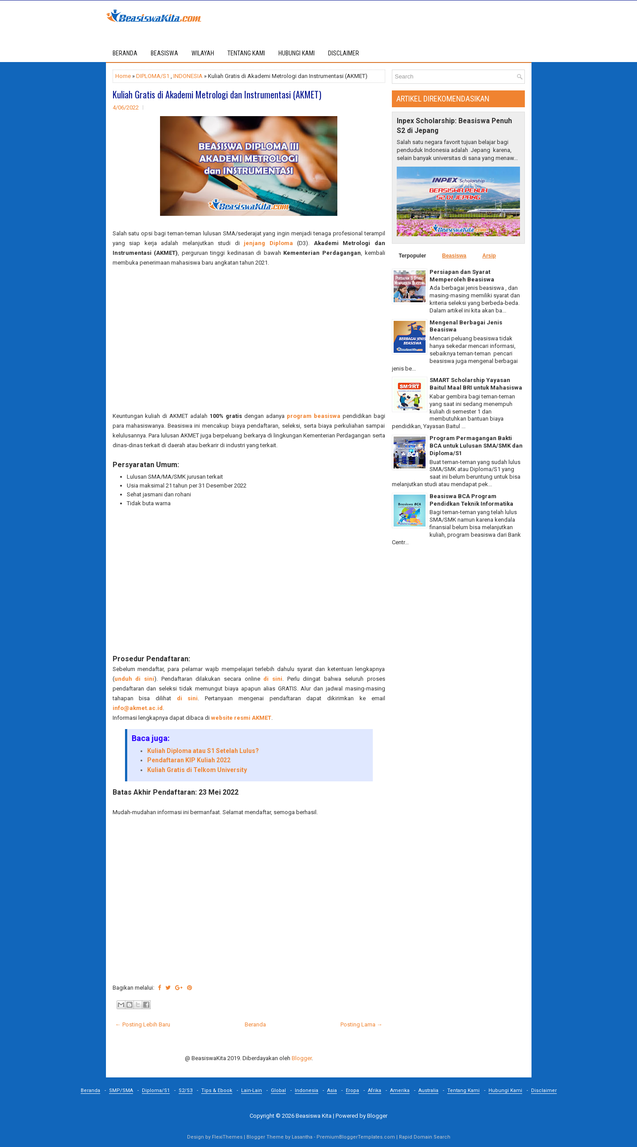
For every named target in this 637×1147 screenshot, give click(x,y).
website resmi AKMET (241, 717)
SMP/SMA (121, 1090)
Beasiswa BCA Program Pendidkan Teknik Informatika (471, 500)
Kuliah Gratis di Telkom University (197, 769)
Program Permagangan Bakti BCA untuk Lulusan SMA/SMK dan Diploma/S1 (476, 445)
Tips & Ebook (216, 1090)
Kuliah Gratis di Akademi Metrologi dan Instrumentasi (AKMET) (217, 94)
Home (123, 76)
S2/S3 (185, 1090)
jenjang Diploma (268, 243)
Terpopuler (412, 256)
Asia (332, 1090)
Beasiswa (454, 256)
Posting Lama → (361, 1024)
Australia (428, 1090)
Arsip (489, 256)
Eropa (352, 1090)
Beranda (125, 53)
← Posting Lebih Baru (142, 1024)
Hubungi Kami (505, 1090)
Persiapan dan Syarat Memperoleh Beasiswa (462, 276)
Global (278, 1090)
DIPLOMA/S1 (152, 76)
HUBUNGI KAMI (296, 53)
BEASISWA (164, 53)
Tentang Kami (463, 1090)
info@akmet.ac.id (138, 708)
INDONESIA (188, 76)
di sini (272, 678)
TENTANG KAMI (246, 53)
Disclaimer (544, 1090)
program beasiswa (313, 416)
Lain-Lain (251, 1090)
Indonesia (306, 1090)
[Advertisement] (249, 339)
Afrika (374, 1090)
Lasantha (302, 1137)
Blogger (302, 1058)
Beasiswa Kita (314, 1115)
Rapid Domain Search (424, 1137)
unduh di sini (134, 678)
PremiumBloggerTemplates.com (356, 1137)
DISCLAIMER (343, 53)
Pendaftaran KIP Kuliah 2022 (189, 760)
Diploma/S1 (156, 1090)
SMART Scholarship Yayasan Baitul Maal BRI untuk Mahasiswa (476, 384)
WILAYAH (202, 53)
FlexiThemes (227, 1137)
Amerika (400, 1090)
